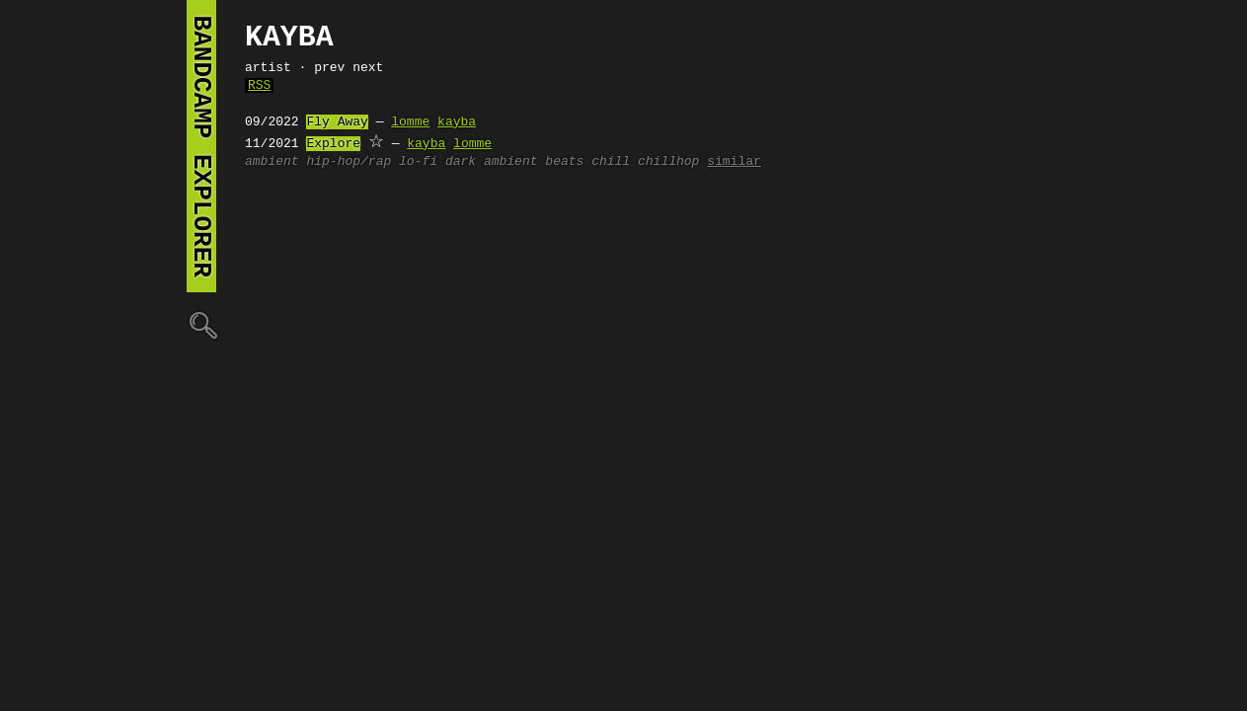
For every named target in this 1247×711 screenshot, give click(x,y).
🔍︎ (201, 324)
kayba (456, 122)
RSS (259, 86)
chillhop (668, 162)
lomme (410, 122)
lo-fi (418, 162)
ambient (272, 162)
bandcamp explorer (201, 146)
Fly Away (336, 122)
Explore (333, 144)
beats (564, 162)
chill (610, 162)
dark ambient (491, 162)
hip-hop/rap (348, 162)
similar (734, 162)
